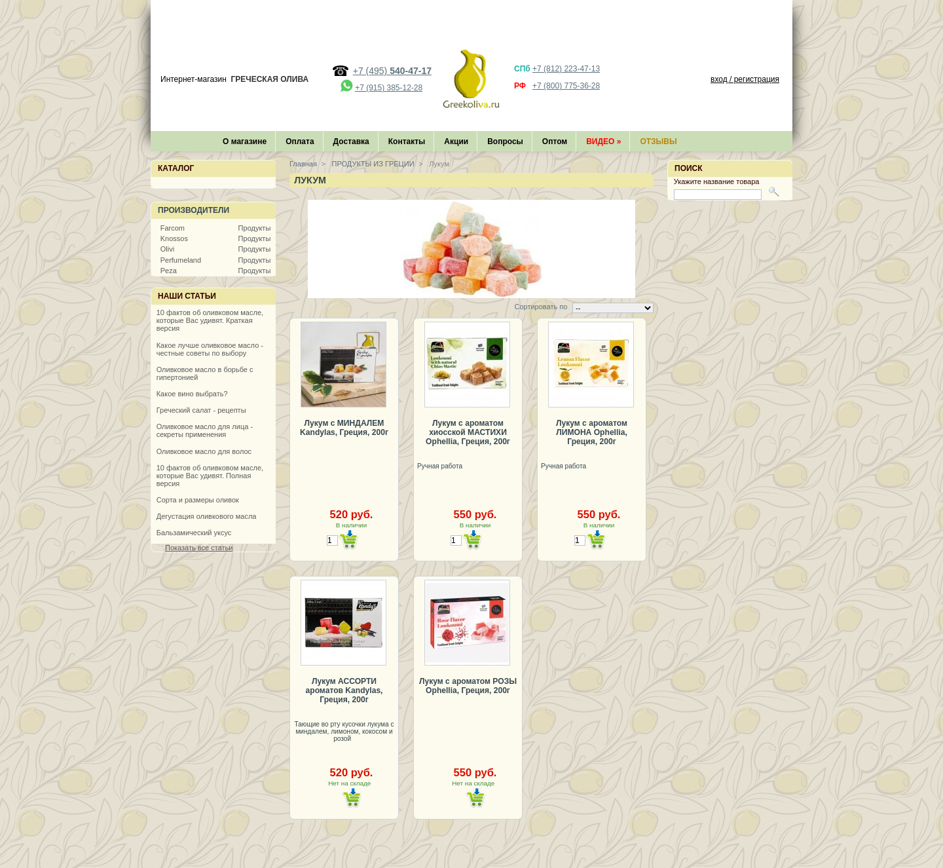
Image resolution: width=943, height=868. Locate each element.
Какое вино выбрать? (192, 394)
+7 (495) (392, 71)
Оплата (300, 141)
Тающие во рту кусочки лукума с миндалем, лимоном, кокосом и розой (344, 731)
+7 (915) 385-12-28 (388, 87)
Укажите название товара (717, 181)
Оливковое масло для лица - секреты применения (205, 430)
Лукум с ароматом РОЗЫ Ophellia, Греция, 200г (468, 686)
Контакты (407, 141)
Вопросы (505, 141)
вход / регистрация (745, 79)
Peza (168, 270)
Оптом (554, 141)
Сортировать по (540, 307)
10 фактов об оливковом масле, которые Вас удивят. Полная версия (210, 475)
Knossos (174, 238)
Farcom (172, 228)
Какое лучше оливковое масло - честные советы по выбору (210, 349)
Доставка (351, 141)
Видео (603, 141)
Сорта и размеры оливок (198, 500)
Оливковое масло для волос (204, 451)
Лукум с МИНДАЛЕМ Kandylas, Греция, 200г (344, 428)
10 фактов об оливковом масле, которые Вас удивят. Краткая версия (210, 320)
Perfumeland (180, 260)
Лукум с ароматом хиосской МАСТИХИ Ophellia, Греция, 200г (468, 432)
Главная (303, 164)
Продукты (254, 228)
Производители (193, 210)
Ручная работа (440, 466)
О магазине (245, 141)
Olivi (167, 249)
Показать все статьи (198, 548)
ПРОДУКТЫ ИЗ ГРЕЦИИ (372, 164)
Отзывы (658, 141)
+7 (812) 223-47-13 (566, 68)
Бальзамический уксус (194, 533)
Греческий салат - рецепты (201, 410)
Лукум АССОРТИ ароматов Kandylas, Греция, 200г (344, 690)
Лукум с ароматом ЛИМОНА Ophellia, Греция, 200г (591, 432)
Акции (456, 141)
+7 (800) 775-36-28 (566, 85)
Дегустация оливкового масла (207, 516)
